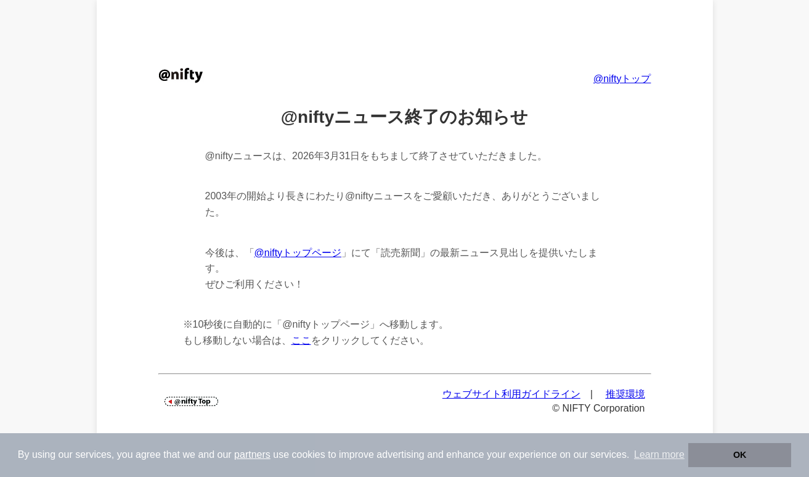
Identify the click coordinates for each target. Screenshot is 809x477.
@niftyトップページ (298, 252)
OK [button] (740, 455)
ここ (301, 340)
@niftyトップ (622, 78)
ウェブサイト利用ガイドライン (511, 394)
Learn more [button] (659, 454)
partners (252, 454)
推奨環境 (625, 394)
